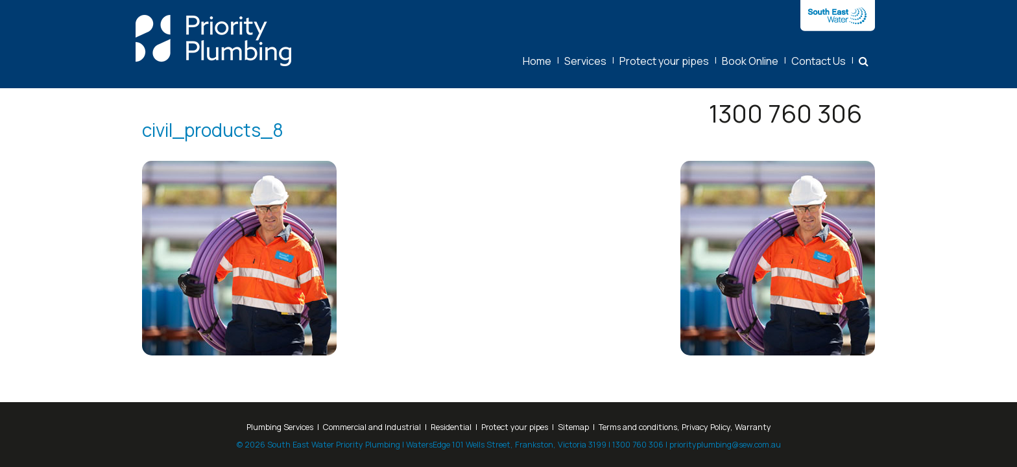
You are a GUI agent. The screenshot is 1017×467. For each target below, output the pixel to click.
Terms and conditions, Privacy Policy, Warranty (685, 427)
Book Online (750, 61)
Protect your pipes (664, 61)
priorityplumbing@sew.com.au (725, 444)
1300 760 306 (785, 113)
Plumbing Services (279, 427)
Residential (451, 427)
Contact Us (818, 61)
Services (585, 61)
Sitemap (573, 427)
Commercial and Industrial (372, 427)
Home (537, 61)
